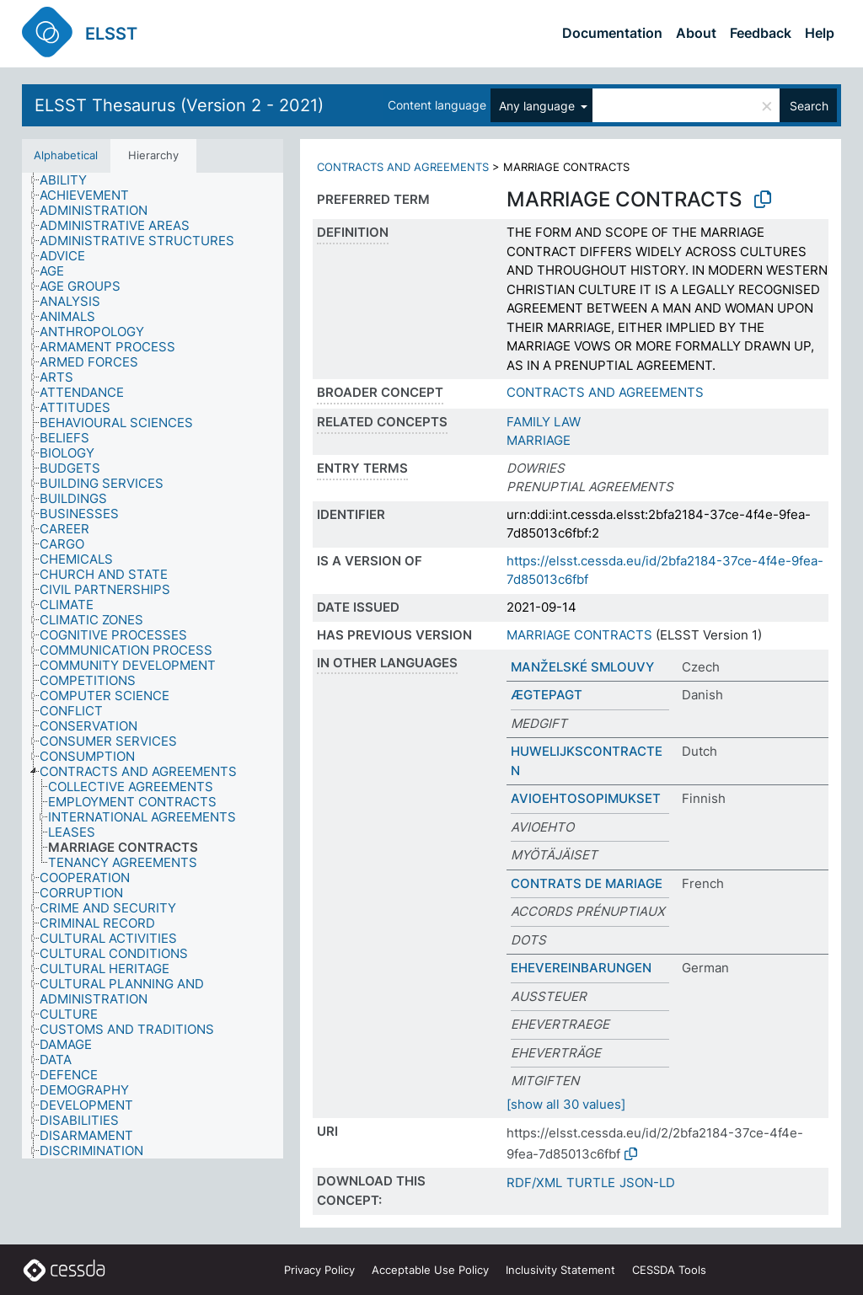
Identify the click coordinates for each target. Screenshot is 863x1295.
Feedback (760, 32)
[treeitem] (70, 180)
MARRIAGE (539, 440)
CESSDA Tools (669, 1269)
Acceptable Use (430, 1269)
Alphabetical (66, 155)
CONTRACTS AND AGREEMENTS (403, 167)
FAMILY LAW (544, 422)
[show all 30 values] (566, 1104)
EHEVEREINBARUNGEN (581, 968)
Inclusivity (560, 1269)
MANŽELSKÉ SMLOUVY (582, 667)
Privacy (319, 1269)
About (696, 32)
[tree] (152, 666)
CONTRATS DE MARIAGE (586, 883)
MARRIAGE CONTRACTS (579, 635)
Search (809, 106)
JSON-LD (647, 1183)
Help (819, 32)
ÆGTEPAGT (546, 695)
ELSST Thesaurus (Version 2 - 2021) (179, 105)
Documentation (612, 32)
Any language (538, 106)
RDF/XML (534, 1183)
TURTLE (590, 1183)
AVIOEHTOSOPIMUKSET (586, 798)
